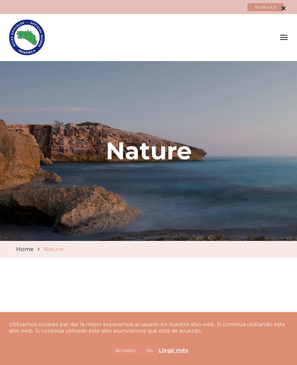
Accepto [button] (125, 350)
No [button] (149, 350)
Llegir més (173, 350)
